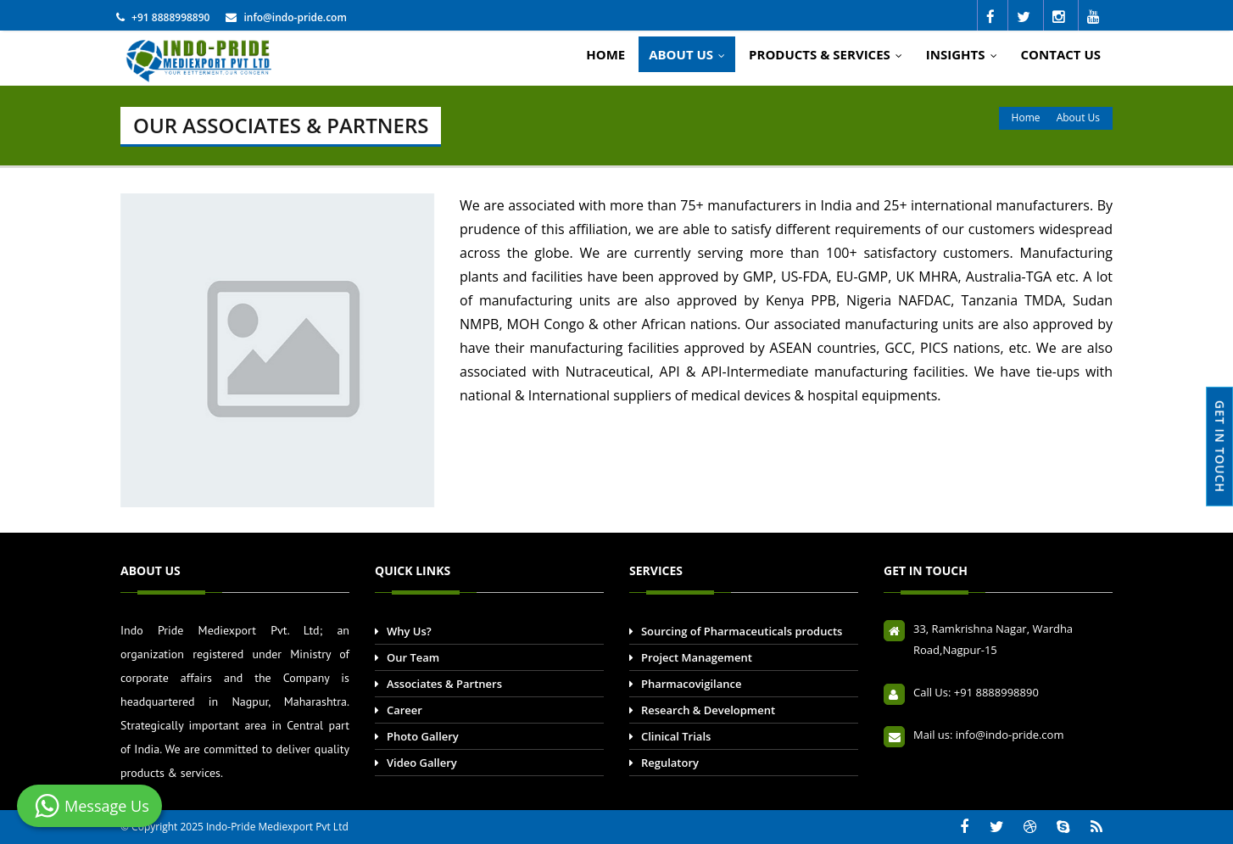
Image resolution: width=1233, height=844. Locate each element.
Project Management (696, 657)
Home (1026, 117)
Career (404, 710)
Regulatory (670, 762)
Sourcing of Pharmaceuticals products (741, 631)
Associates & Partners (444, 683)
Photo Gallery (423, 736)
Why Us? (409, 631)
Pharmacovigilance (691, 683)
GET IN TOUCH (1220, 446)
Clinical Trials (676, 736)
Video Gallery (422, 762)
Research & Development (708, 710)
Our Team (413, 657)
